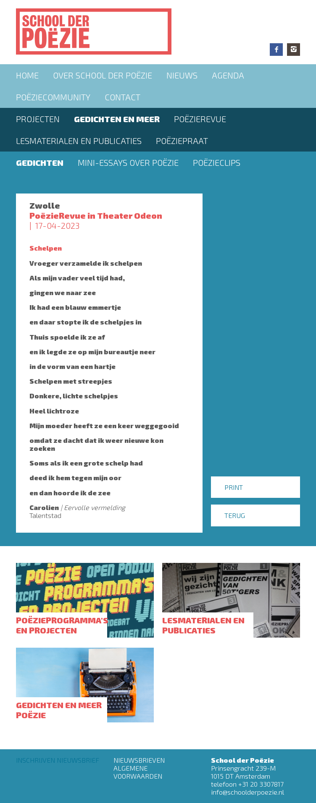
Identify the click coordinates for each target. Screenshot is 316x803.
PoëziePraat (182, 141)
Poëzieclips (216, 162)
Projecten (38, 119)
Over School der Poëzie (102, 75)
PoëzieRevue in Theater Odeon (95, 215)
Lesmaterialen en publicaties (79, 141)
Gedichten (39, 162)
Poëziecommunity (53, 97)
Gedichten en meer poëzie (59, 710)
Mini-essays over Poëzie (128, 162)
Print (233, 487)
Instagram (293, 49)
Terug (234, 515)
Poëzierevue (200, 119)
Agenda (228, 75)
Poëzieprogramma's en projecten (62, 625)
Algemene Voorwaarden (137, 772)
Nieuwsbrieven (139, 760)
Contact (122, 97)
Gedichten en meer (117, 119)
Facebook (276, 49)
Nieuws (182, 75)
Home (27, 75)
